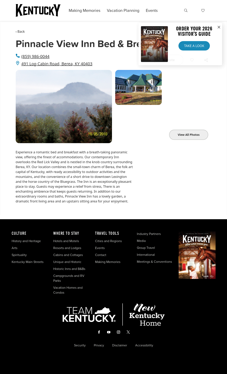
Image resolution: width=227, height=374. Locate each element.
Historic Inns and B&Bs (69, 268)
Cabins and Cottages (68, 255)
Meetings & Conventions (154, 261)
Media (141, 240)
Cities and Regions (108, 241)
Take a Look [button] (194, 46)
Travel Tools (107, 233)
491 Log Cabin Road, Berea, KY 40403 (56, 63)
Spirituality (20, 255)
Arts (14, 248)
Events (152, 10)
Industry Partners (149, 233)
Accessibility (144, 345)
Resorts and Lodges (67, 248)
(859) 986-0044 (35, 56)
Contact (100, 255)
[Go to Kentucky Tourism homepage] (38, 10)
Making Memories (84, 10)
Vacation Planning (123, 10)
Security (80, 345)
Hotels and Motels (66, 241)
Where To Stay (66, 233)
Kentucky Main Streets (27, 261)
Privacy (99, 345)
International (146, 254)
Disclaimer (119, 345)
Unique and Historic (67, 261)
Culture (19, 233)
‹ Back (20, 31)
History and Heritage (27, 241)
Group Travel (146, 247)
